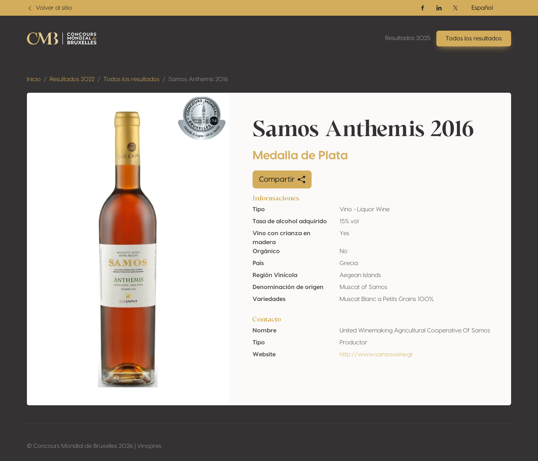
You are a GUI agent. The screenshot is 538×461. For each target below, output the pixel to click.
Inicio (34, 79)
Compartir (282, 179)
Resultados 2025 (407, 38)
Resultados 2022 (72, 79)
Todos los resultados (131, 79)
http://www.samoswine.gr (376, 354)
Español (482, 8)
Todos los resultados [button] (474, 39)
